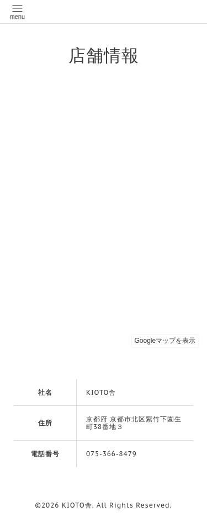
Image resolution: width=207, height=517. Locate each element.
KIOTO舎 (77, 505)
